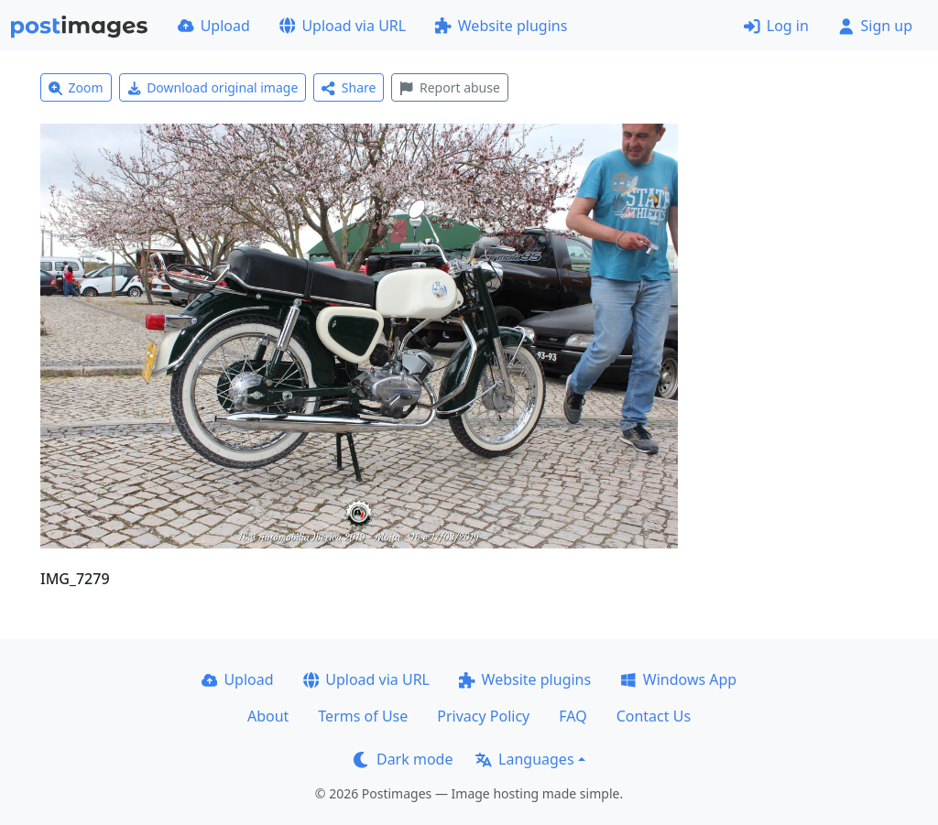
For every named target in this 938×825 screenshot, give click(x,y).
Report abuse (449, 87)
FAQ (572, 716)
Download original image (213, 87)
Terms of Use (363, 716)
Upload (214, 26)
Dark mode (403, 759)
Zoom (76, 87)
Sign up (875, 26)
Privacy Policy (483, 716)
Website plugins (501, 26)
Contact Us (653, 716)
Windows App (678, 679)
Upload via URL (342, 26)
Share (349, 87)
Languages (524, 759)
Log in (776, 26)
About (268, 716)
